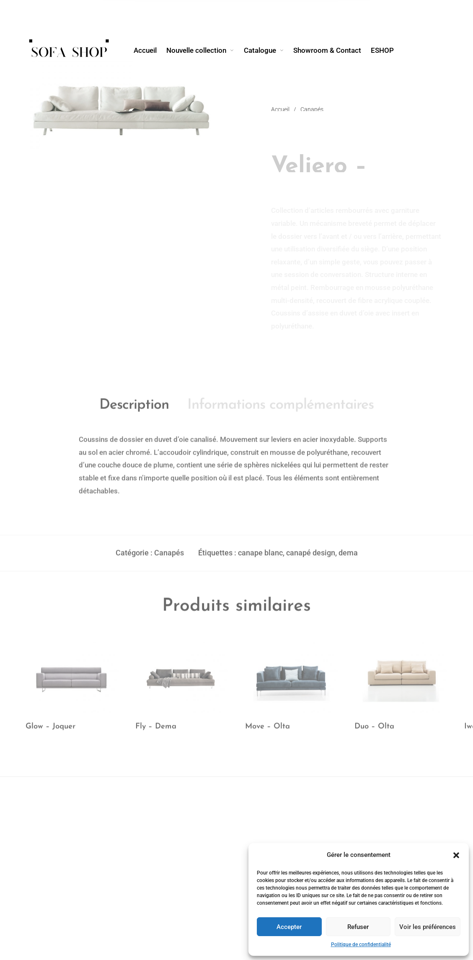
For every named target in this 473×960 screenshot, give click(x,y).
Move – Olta (267, 731)
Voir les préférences (427, 927)
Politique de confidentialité (361, 944)
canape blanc (260, 556)
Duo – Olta (374, 731)
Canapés (169, 556)
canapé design (310, 556)
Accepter (289, 927)
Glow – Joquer (50, 731)
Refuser (358, 927)
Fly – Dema (155, 731)
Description (134, 409)
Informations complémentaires (280, 409)
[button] (456, 855)
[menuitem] (150, 50)
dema (348, 556)
